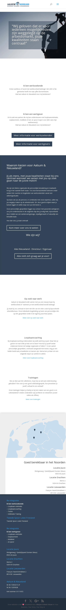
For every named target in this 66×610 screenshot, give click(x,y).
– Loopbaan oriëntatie (14, 506)
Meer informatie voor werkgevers (33, 143)
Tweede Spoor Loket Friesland (17, 521)
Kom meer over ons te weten (23, 227)
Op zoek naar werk (33, 298)
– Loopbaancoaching (14, 509)
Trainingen (33, 377)
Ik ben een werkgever (33, 114)
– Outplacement (12, 537)
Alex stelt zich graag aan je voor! (33, 256)
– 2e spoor (10, 542)
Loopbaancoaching (33, 337)
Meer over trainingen (33, 399)
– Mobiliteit (10, 539)
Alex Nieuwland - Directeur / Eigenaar (33, 249)
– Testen (10, 511)
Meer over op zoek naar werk (33, 318)
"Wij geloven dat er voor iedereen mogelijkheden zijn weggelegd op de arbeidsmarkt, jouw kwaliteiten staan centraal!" (31, 35)
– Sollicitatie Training (14, 514)
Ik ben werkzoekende (33, 85)
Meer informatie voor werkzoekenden (33, 135)
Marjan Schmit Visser (44, 604)
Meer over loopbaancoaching (33, 358)
